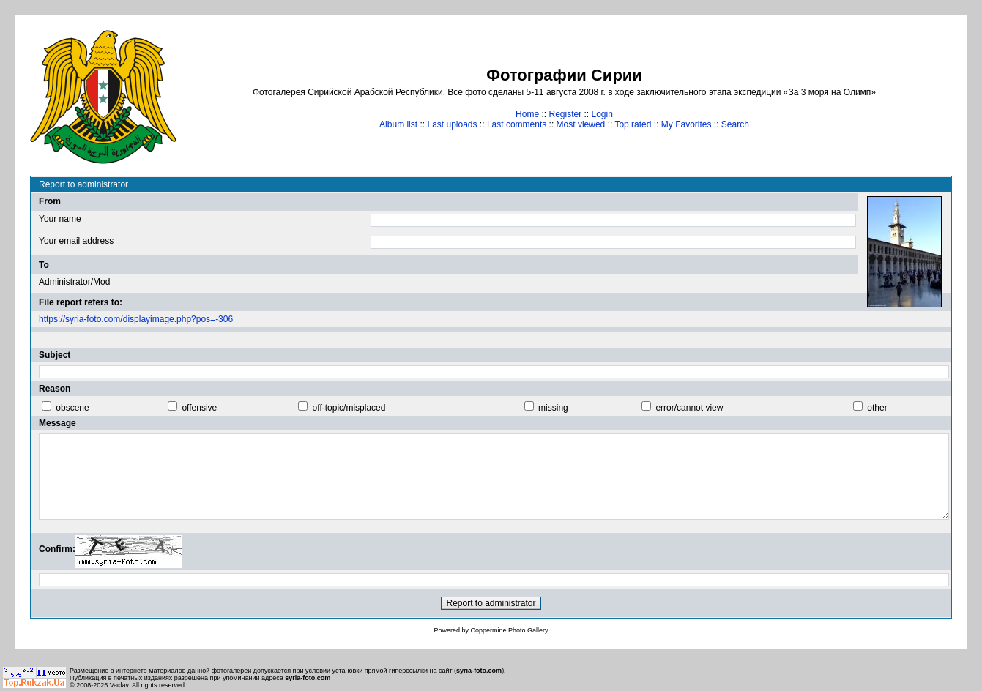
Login (602, 114)
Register (564, 114)
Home (527, 114)
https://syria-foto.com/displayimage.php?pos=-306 (136, 319)
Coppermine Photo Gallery (509, 630)
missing (553, 408)
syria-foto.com (479, 670)
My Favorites (686, 124)
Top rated (632, 124)
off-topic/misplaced (349, 408)
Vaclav (119, 685)
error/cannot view (689, 408)
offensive (199, 408)
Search (735, 124)
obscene (72, 408)
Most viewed (581, 124)
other (877, 408)
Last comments (516, 124)
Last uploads (452, 124)
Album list (398, 124)
